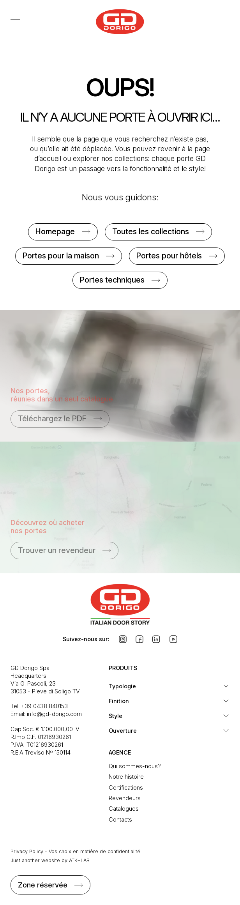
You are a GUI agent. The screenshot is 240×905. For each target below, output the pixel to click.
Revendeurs (125, 798)
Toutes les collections (150, 231)
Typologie (122, 686)
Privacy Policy (27, 851)
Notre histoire (126, 776)
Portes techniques (112, 280)
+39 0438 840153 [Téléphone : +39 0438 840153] (44, 706)
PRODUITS (123, 668)
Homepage (55, 231)
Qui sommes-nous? (135, 766)
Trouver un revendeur (56, 550)
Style (115, 715)
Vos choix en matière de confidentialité (94, 851)
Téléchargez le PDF (52, 418)
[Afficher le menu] (18, 21)
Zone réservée (42, 885)
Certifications (126, 787)
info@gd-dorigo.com (54, 714)
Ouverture (123, 730)
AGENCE (120, 752)
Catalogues (124, 808)
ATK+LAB (79, 860)
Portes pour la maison (61, 255)
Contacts (120, 819)
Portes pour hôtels (169, 255)
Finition (119, 701)
